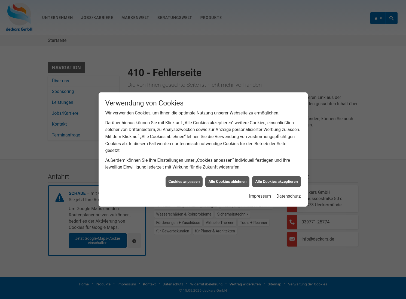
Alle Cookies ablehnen (227, 179)
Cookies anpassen (184, 179)
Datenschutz (288, 194)
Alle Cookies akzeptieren (276, 179)
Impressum (260, 194)
